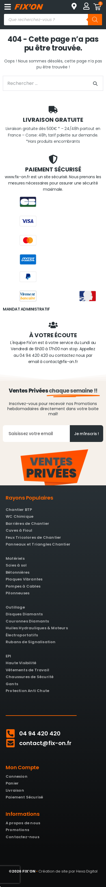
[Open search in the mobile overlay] (53, 19)
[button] (7, 6)
